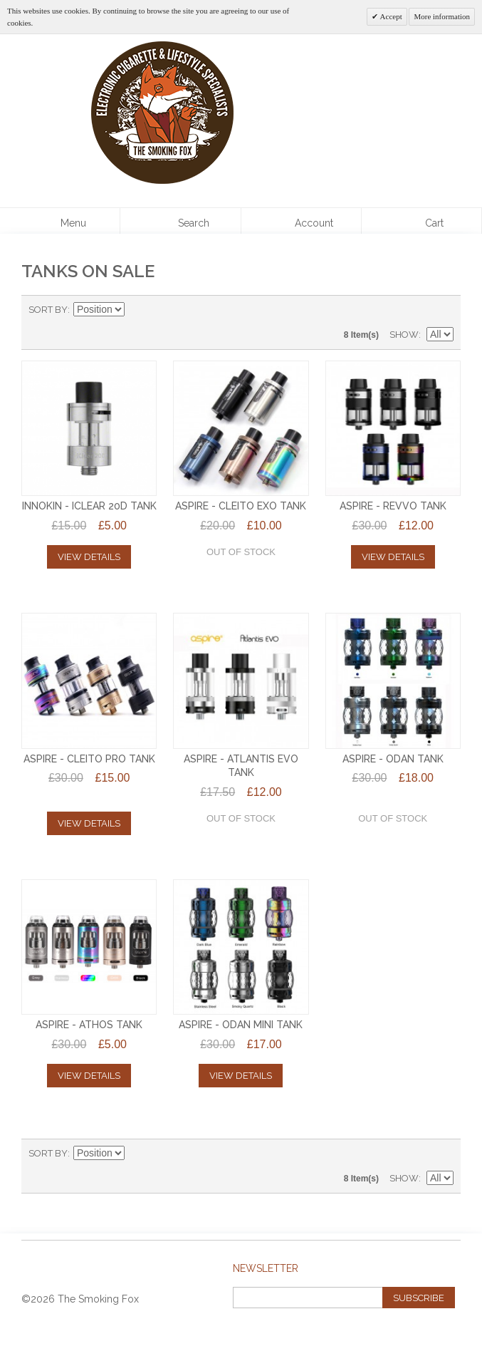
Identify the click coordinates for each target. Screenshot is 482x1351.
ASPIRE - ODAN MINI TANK (241, 1024)
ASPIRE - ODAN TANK (393, 759)
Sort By (48, 309)
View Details (89, 557)
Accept (390, 16)
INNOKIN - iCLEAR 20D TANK (89, 506)
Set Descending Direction (137, 310)
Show (404, 334)
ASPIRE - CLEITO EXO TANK (240, 506)
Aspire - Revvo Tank (393, 506)
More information (442, 16)
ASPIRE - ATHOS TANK (89, 1024)
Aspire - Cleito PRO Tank (89, 759)
